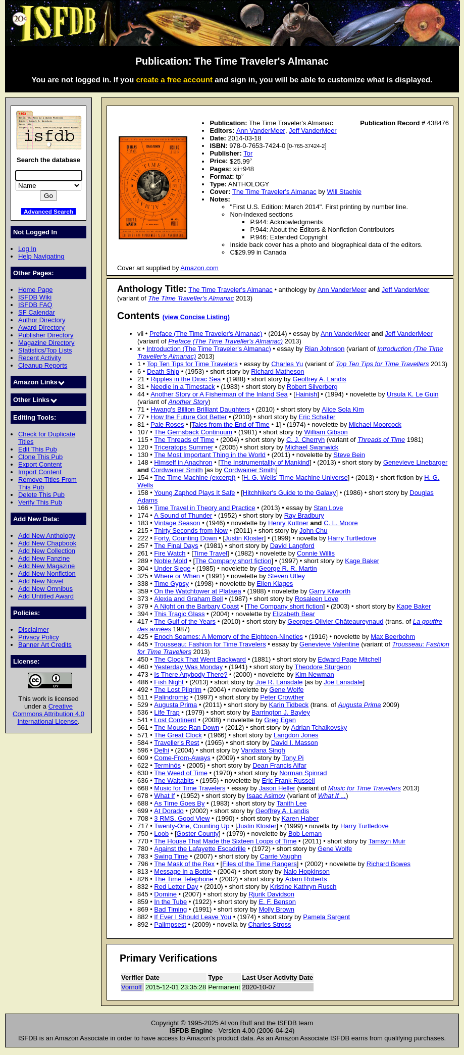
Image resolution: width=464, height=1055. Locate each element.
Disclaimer (33, 629)
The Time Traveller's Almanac (191, 298)
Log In (27, 249)
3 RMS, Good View (182, 818)
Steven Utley (286, 576)
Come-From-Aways (182, 758)
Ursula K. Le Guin (412, 394)
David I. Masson (294, 742)
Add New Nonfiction (47, 573)
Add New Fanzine (44, 558)
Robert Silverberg (312, 386)
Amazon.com (199, 268)
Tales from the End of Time (231, 424)
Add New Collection (46, 551)
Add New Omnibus (45, 588)
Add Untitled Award (46, 596)
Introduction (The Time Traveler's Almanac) (208, 349)
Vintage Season (177, 523)
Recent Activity (39, 358)
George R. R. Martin (288, 568)
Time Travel (210, 553)
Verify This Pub (40, 502)
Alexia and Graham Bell (188, 598)
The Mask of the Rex (184, 864)
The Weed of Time (181, 773)
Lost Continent (175, 720)
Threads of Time (381, 439)
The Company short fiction (233, 561)
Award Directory (41, 327)
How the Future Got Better (188, 417)
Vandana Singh (263, 750)
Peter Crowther (282, 697)
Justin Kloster (244, 538)
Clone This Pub (40, 457)
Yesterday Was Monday (188, 667)
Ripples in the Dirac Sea (185, 379)
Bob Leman (305, 833)
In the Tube (170, 902)
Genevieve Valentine (329, 644)
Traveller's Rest (176, 742)
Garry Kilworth (329, 591)
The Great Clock (177, 735)
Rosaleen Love (316, 598)
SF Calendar (36, 312)
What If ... (332, 795)
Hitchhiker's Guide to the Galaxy (289, 492)
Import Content (40, 472)
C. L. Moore (341, 523)
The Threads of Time (184, 439)
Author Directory (42, 320)
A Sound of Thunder (183, 515)
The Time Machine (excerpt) (194, 477)
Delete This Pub (41, 494)
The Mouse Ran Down (186, 727)
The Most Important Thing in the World (210, 455)
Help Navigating (41, 256)
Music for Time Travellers (364, 788)
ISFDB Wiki (34, 297)
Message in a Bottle (183, 871)
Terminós (167, 765)
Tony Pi (292, 758)
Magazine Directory (46, 342)
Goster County (198, 833)
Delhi (161, 750)
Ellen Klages (274, 583)
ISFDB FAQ (35, 305)
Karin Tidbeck (288, 705)
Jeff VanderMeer (313, 130)
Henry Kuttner (288, 523)
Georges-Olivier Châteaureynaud (335, 621)
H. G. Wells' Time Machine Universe (295, 477)
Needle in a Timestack (182, 386)
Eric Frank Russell (288, 780)
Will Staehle (344, 191)
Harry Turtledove (352, 538)
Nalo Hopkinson (306, 871)
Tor (247, 153)
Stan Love (328, 508)
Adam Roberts (306, 879)
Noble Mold (170, 561)
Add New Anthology (46, 535)
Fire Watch (169, 553)
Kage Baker (362, 561)
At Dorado (168, 811)
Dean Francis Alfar (279, 765)
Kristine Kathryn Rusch (303, 886)
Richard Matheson (277, 371)
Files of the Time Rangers (259, 864)
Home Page (35, 289)
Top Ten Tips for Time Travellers (382, 364)
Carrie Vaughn (281, 856)
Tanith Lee (292, 803)
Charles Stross (269, 924)
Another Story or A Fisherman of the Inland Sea (218, 394)
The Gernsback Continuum (193, 432)
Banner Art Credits (45, 644)
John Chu (313, 530)
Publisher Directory (45, 335)
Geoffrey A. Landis (319, 379)
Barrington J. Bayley (280, 712)
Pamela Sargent (326, 917)
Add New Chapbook (47, 543)
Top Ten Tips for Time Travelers (192, 364)
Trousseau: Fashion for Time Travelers (210, 644)
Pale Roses (167, 424)
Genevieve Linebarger (415, 462)
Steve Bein (349, 455)
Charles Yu (287, 364)
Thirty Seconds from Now (190, 530)
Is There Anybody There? (190, 674)
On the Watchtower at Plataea (197, 591)
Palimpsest (170, 924)
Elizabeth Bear (294, 614)
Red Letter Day (176, 886)
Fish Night (168, 682)
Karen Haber (300, 818)
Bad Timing (170, 909)
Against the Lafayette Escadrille (199, 848)
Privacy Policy (38, 637)
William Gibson (325, 432)
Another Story (188, 402)
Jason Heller (277, 788)
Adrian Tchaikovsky (319, 727)
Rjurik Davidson (271, 894)
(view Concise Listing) (196, 317)
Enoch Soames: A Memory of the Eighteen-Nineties (228, 636)
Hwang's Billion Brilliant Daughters (200, 409)
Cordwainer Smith (177, 470)
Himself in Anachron (183, 462)
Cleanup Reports (42, 365)
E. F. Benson (277, 902)
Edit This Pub (37, 449)
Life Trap (166, 712)
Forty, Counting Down (185, 538)
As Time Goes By (179, 803)
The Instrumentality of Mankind (265, 462)
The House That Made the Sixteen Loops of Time (225, 841)
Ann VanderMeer (260, 130)
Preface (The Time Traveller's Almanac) (225, 341)
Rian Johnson (324, 349)
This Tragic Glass (179, 614)
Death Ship (163, 371)
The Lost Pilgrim (177, 689)
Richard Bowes (388, 864)
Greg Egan (280, 720)
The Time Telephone (183, 879)
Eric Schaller (317, 417)
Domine (165, 894)
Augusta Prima (175, 705)
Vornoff (131, 987)
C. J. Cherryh (305, 439)
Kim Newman (314, 674)
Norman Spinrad (303, 773)
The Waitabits (174, 780)
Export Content (40, 464)
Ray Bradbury (304, 515)
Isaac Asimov (266, 795)
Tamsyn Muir (387, 841)
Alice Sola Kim (343, 409)
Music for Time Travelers (189, 788)
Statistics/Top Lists (45, 350)
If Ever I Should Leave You (192, 917)
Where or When (177, 576)
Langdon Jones (296, 735)
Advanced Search (48, 211)
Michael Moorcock (375, 424)
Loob (161, 833)
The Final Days (176, 545)
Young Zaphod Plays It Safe (194, 492)
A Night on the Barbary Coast (196, 606)
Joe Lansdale (343, 682)
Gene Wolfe (286, 689)
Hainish (306, 394)
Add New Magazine (46, 566)
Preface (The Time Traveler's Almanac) (205, 333)
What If (164, 795)
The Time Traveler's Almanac (274, 191)
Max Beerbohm (393, 636)
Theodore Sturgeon (322, 667)
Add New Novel (40, 581)
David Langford (292, 545)
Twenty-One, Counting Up (191, 826)
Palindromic (171, 697)
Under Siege (172, 568)
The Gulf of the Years (185, 621)
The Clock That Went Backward (200, 659)
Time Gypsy (171, 583)
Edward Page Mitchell (349, 659)
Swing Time (171, 856)
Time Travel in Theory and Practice (204, 508)
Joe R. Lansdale (279, 682)
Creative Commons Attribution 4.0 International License (48, 713)
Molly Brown (276, 909)
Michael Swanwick (311, 447)
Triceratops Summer (183, 447)
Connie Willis (316, 553)
